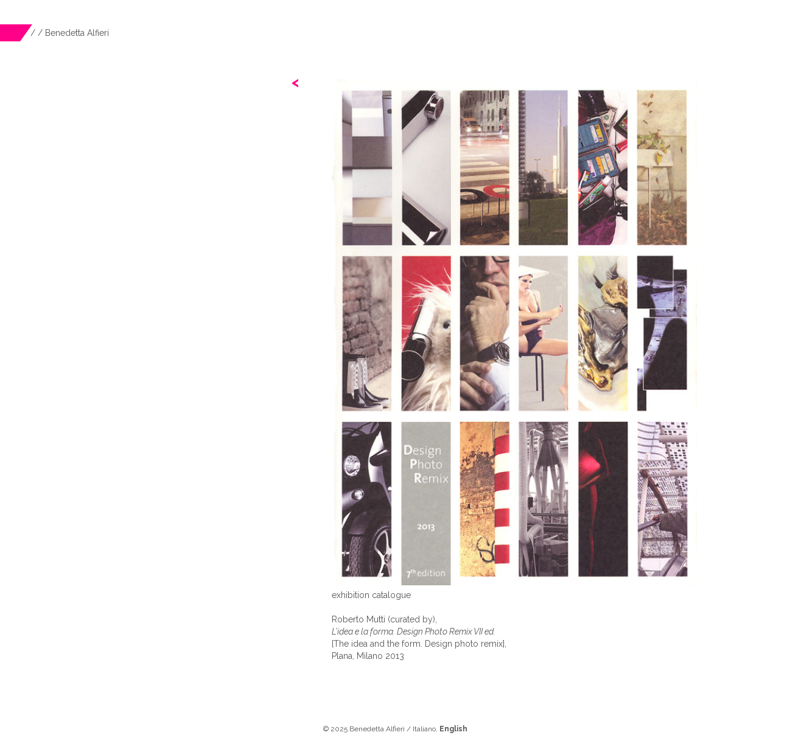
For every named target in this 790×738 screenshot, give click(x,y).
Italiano (424, 729)
